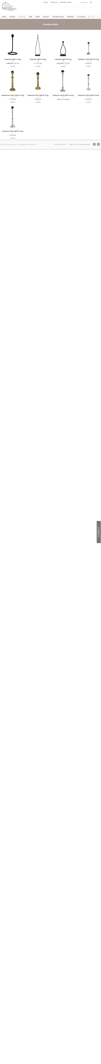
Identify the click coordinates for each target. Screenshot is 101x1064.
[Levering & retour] (65, 2)
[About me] (54, 2)
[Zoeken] (94, 17)
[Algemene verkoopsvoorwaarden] (80, 144)
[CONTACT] (98, 532)
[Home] (46, 2)
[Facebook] (94, 144)
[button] (92, 2)
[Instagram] (98, 144)
